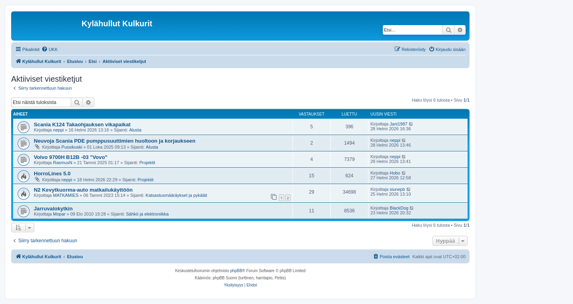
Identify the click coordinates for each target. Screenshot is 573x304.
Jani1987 (398, 124)
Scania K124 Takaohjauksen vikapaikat (82, 124)
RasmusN (62, 162)
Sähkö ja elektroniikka (147, 214)
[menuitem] (49, 49)
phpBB (236, 271)
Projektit (147, 162)
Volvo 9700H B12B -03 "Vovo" (70, 157)
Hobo (395, 173)
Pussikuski (71, 147)
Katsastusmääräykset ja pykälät (176, 195)
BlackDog (399, 208)
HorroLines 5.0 (52, 174)
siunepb (397, 189)
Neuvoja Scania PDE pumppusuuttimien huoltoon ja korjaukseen (114, 141)
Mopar (59, 214)
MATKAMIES (65, 195)
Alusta (135, 129)
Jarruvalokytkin (53, 209)
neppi (58, 129)
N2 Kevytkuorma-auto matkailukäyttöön (83, 190)
